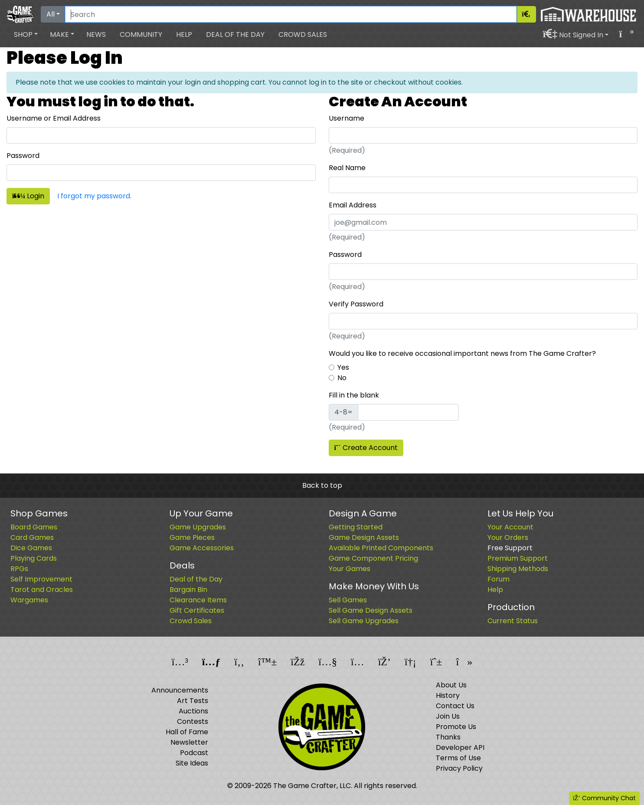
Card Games (32, 537)
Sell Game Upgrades (364, 621)
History (448, 695)
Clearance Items (198, 600)
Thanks (448, 737)
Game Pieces (192, 537)
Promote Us (456, 727)
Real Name (347, 168)
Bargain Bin (188, 590)
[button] (25, 34)
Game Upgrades (198, 527)
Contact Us (455, 706)
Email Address (352, 205)
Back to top (322, 485)
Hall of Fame (187, 732)
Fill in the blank (354, 395)
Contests (192, 721)
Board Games (33, 527)
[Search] (291, 14)
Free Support (510, 548)
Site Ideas (192, 763)
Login (28, 196)
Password (23, 156)
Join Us (448, 716)
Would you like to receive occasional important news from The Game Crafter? (462, 353)
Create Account (366, 448)
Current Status (512, 621)
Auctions (193, 711)
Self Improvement (41, 579)
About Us (451, 685)
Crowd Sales (302, 34)
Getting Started (355, 527)
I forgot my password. (94, 196)
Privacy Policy (459, 768)
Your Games (349, 569)
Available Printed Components (381, 548)
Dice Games (31, 548)
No (342, 378)
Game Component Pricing (373, 558)
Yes (343, 367)
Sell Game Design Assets (370, 610)
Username (346, 118)
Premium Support (517, 558)
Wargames (29, 600)
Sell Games (348, 600)
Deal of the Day (235, 34)
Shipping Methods (517, 569)
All (50, 14)
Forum (498, 579)
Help (184, 34)
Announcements (179, 690)
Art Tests (192, 701)
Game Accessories (202, 548)
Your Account (510, 527)
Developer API (460, 747)
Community (141, 34)
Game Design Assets (364, 537)
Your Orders (507, 537)
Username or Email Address (54, 118)
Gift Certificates (197, 610)
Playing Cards (33, 558)
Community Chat (604, 798)
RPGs (19, 569)
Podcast (194, 753)
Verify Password (356, 304)
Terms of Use (458, 758)
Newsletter (189, 742)
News (96, 34)
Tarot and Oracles (41, 590)
